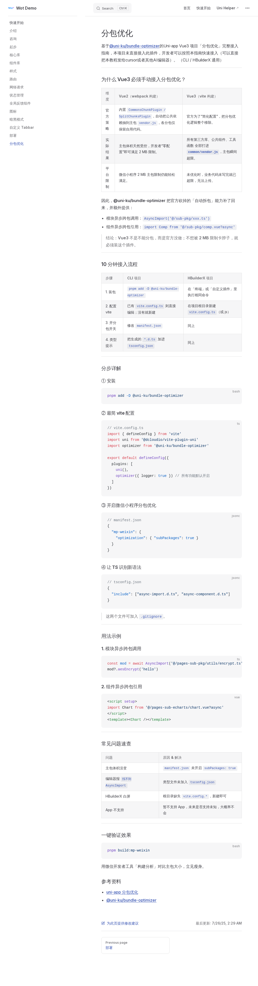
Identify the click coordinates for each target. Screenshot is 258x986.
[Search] (112, 8)
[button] (44, 23)
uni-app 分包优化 (122, 892)
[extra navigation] (247, 8)
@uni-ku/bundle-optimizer (134, 45)
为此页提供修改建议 (120, 923)
